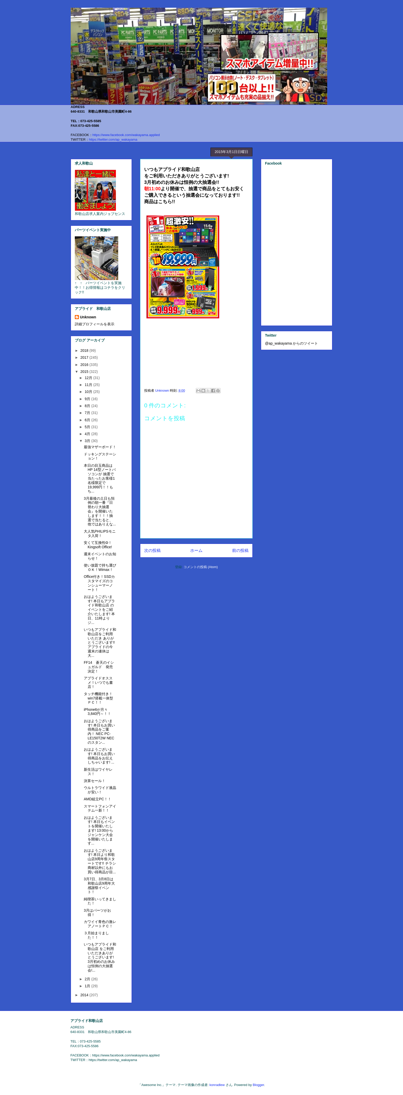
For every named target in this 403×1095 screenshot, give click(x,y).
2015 (84, 372)
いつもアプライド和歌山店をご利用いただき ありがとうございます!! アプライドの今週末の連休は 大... (100, 642)
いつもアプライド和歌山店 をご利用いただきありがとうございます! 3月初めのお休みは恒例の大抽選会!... (100, 957)
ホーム (196, 550)
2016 (84, 365)
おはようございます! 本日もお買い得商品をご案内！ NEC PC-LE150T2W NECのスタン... (99, 731)
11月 (89, 385)
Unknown (88, 317)
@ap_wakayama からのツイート (291, 343)
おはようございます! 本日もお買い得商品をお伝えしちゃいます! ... (99, 755)
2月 (88, 979)
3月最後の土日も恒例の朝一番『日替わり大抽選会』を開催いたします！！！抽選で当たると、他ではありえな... (100, 511)
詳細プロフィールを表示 (94, 324)
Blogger (258, 1085)
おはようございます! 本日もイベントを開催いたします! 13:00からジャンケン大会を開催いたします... (99, 830)
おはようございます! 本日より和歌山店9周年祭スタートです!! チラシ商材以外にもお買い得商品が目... (100, 861)
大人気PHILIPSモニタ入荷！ (100, 533)
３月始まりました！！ (96, 935)
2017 (84, 357)
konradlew (217, 1085)
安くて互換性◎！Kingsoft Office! (98, 545)
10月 (89, 392)
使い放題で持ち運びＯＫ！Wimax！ (100, 567)
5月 (88, 427)
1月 (88, 986)
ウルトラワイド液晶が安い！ (100, 790)
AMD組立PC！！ (97, 799)
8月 (88, 406)
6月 (88, 420)
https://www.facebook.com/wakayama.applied (126, 135)
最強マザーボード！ (100, 447)
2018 (84, 350)
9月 (88, 399)
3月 (88, 441)
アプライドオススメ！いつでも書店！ (98, 682)
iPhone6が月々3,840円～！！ (97, 711)
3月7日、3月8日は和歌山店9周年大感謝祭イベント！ (99, 885)
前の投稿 (240, 550)
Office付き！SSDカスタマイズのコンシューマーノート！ (99, 583)
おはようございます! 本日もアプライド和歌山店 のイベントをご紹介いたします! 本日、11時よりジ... (99, 610)
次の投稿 (152, 550)
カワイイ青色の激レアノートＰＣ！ (100, 924)
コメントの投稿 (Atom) (201, 567)
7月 (88, 413)
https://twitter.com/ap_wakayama (113, 139)
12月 (89, 378)
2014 (84, 995)
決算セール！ (94, 781)
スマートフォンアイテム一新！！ (100, 808)
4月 (88, 434)
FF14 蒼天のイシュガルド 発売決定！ (99, 666)
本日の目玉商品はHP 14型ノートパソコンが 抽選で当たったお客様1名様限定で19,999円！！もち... (100, 478)
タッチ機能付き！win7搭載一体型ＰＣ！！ (98, 698)
